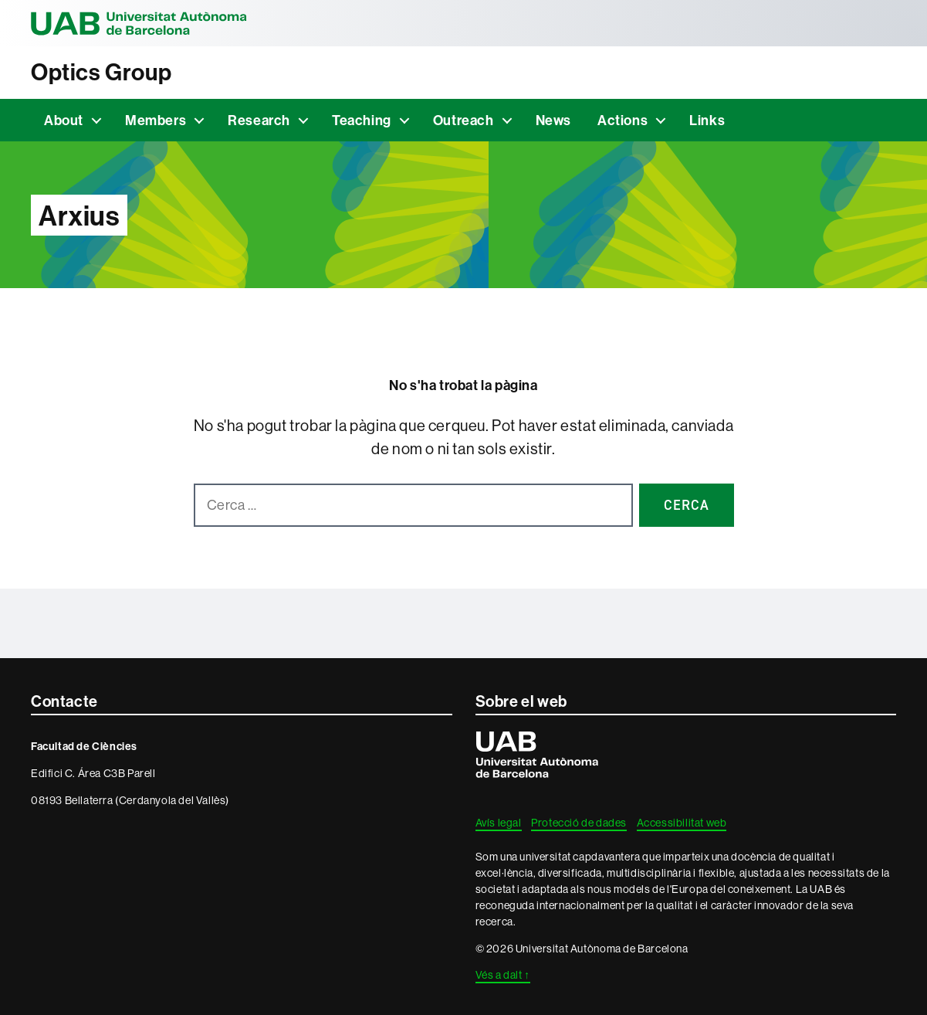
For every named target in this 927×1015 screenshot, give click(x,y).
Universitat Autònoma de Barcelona (139, 23)
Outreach (463, 120)
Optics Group (101, 72)
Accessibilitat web (682, 823)
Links (707, 120)
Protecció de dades (579, 823)
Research (259, 120)
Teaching (361, 120)
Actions (622, 120)
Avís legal (498, 823)
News (553, 120)
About (63, 120)
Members (155, 120)
